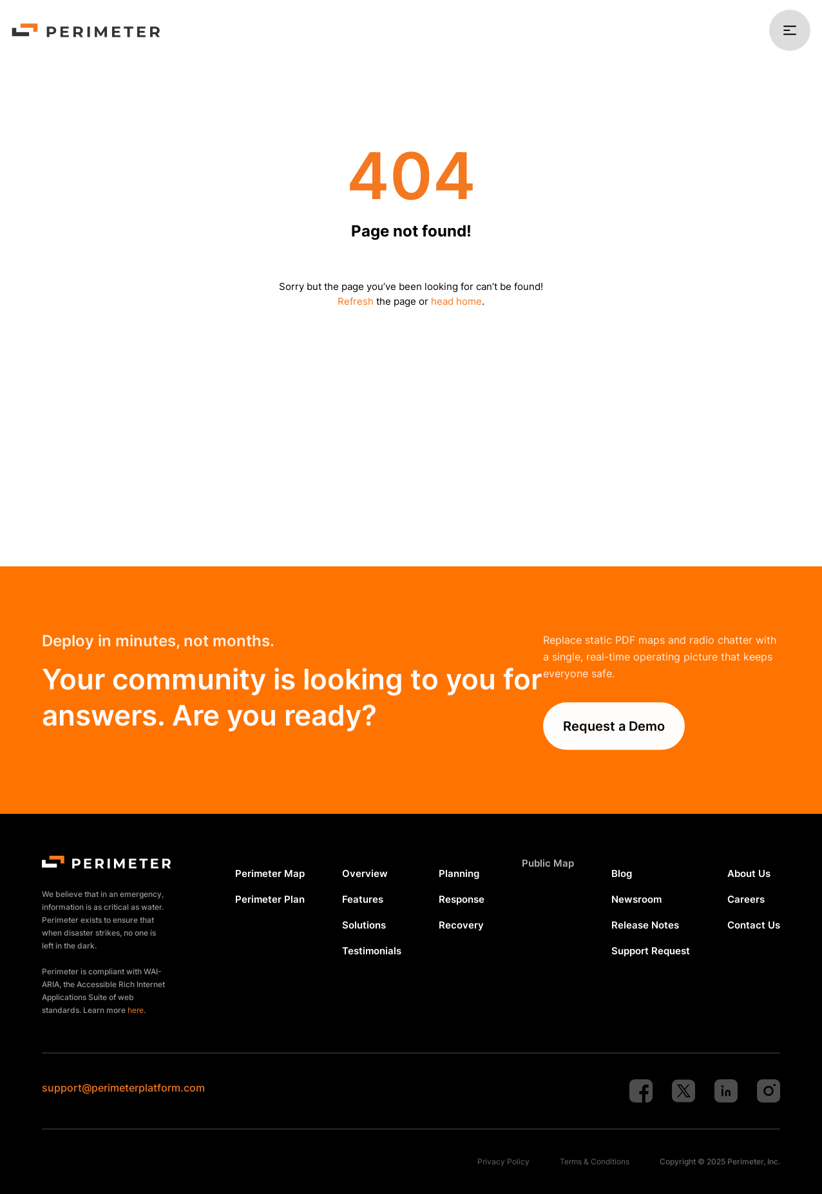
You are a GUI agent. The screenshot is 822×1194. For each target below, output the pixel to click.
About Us (748, 873)
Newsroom (636, 899)
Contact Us (753, 925)
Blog (621, 873)
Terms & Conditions (594, 1161)
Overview (365, 873)
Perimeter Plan (270, 899)
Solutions (364, 925)
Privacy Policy (503, 1161)
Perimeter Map (270, 873)
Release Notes (645, 925)
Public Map (548, 863)
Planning (459, 873)
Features (362, 899)
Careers (746, 899)
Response (461, 899)
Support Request (650, 951)
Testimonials (371, 951)
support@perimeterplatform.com (123, 1087)
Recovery (461, 925)
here (136, 1010)
